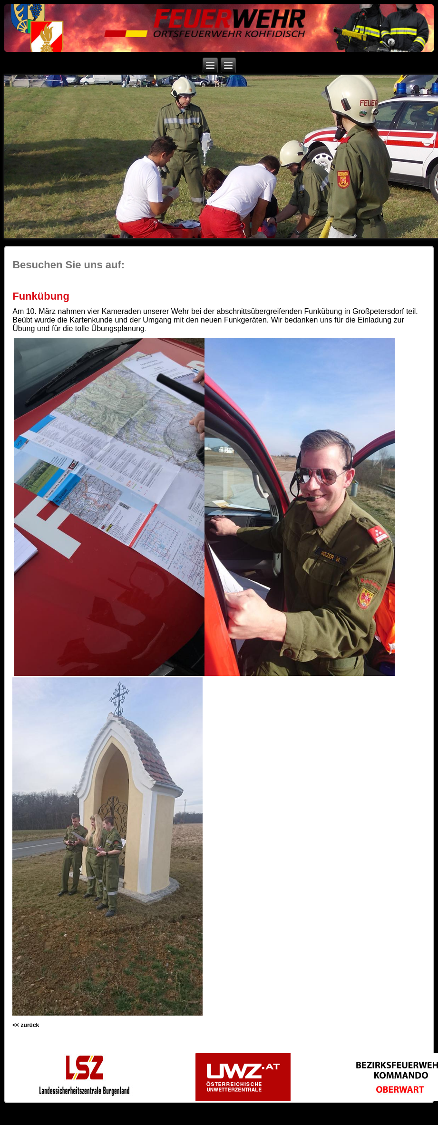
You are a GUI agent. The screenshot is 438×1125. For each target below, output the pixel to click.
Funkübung (40, 296)
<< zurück (25, 1025)
